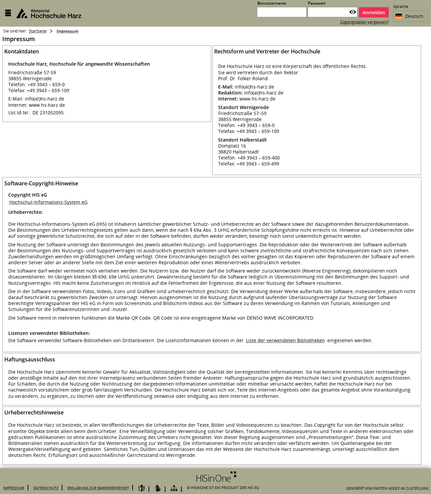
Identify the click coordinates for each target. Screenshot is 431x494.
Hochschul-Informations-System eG (48, 202)
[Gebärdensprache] (158, 488)
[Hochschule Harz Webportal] (53, 13)
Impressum (13, 487)
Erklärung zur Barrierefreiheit (98, 487)
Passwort (317, 3)
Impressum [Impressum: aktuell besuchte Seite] (67, 31)
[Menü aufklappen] (8, 13)
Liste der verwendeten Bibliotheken (285, 340)
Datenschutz (45, 487)
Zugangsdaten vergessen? (364, 22)
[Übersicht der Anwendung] (174, 488)
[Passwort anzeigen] (352, 12)
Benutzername (271, 3)
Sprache (400, 7)
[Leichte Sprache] (141, 488)
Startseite (38, 31)
